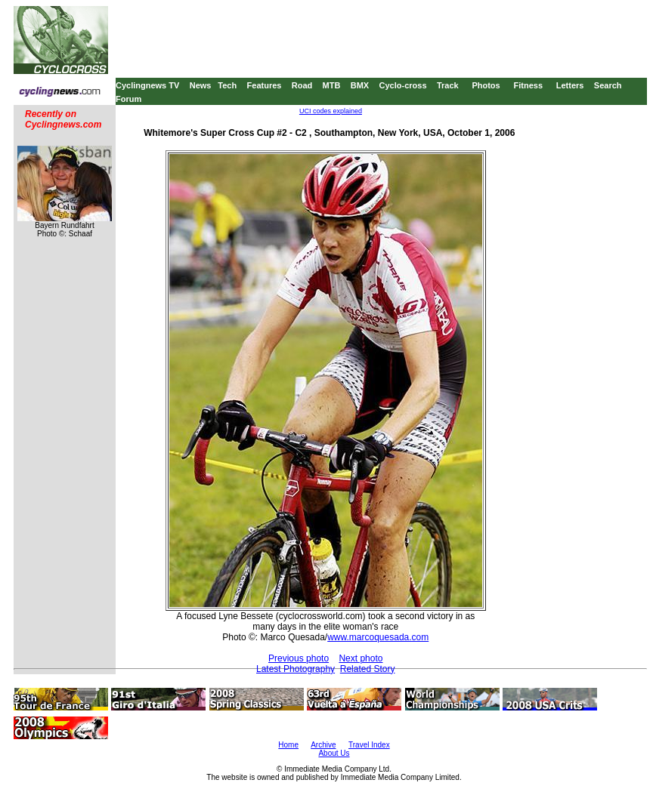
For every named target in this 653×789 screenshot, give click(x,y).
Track (448, 85)
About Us (333, 753)
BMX (360, 85)
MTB (332, 85)
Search (608, 85)
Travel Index (369, 745)
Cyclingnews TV (147, 85)
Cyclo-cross (403, 85)
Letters (570, 85)
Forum (128, 98)
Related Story (367, 669)
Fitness (528, 85)
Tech (227, 85)
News (201, 85)
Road (302, 85)
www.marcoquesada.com (378, 637)
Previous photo (298, 658)
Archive (323, 745)
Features (264, 85)
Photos (486, 85)
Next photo (360, 658)
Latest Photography (295, 669)
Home (288, 745)
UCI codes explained (330, 111)
